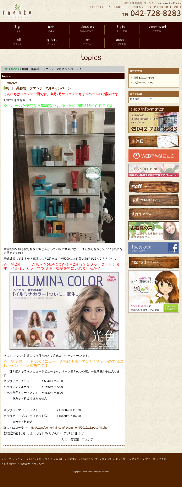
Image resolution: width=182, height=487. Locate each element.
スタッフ (107, 459)
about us (87, 29)
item (87, 41)
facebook (25, 463)
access (121, 41)
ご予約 (162, 459)
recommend (157, 29)
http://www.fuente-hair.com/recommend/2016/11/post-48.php (68, 427)
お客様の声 (10, 463)
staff (17, 41)
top (17, 29)
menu (52, 29)
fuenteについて (89, 459)
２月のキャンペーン (144, 82)
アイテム (137, 459)
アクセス (150, 459)
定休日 (60, 459)
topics (122, 29)
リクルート (40, 463)
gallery (52, 41)
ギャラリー (121, 459)
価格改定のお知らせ (144, 77)
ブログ (48, 459)
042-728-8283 (155, 12)
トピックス (35, 459)
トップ (7, 459)
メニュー (20, 459)
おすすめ (72, 459)
